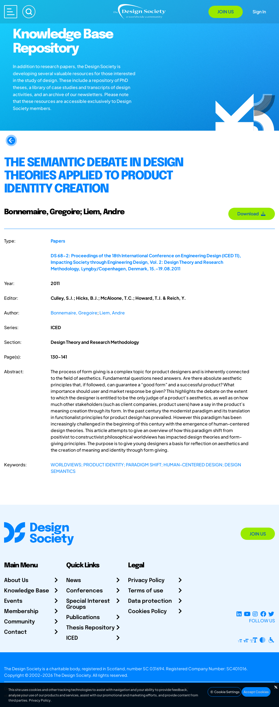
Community (19, 622)
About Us (16, 580)
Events (13, 601)
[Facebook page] (263, 614)
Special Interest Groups (88, 604)
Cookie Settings (224, 692)
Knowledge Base (26, 591)
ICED (72, 638)
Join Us (225, 11)
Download (251, 213)
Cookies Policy (147, 611)
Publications (83, 617)
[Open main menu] (10, 11)
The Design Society (72, 675)
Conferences (84, 591)
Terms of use (145, 591)
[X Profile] (271, 614)
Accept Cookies (256, 692)
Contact (15, 632)
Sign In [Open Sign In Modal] (259, 11)
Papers (58, 241)
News (73, 580)
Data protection (150, 601)
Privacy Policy (146, 580)
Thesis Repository (90, 628)
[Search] (28, 11)
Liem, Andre (112, 313)
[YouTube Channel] (247, 614)
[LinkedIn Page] (239, 614)
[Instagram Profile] (255, 614)
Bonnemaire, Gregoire (74, 313)
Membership (21, 611)
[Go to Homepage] (139, 11)
